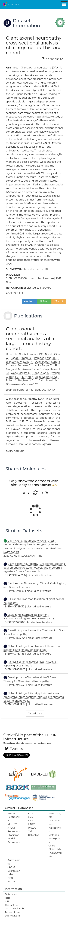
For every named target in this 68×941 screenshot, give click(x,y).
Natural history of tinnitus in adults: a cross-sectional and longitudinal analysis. (32, 648)
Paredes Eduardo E (46, 357)
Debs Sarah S (40, 373)
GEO (10, 878)
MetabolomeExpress (54, 838)
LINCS (31, 824)
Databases (11, 894)
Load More (35, 713)
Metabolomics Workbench (54, 826)
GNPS (51, 845)
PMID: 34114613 (15, 451)
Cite (29, 301)
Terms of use (12, 912)
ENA (30, 820)
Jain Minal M (49, 380)
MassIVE (12, 824)
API (7, 901)
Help (8, 897)
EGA (30, 813)
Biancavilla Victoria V (19, 361)
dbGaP (12, 867)
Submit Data (12, 915)
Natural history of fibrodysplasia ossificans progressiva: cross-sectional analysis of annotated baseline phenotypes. (34, 697)
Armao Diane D (32, 369)
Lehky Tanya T (43, 365)
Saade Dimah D (21, 357)
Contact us (11, 905)
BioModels (54, 849)
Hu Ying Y (27, 376)
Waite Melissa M (21, 373)
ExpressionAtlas (14, 872)
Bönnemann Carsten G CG (22, 384)
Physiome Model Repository (14, 838)
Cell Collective (33, 833)
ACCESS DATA (14, 293)
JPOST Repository (14, 829)
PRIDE (11, 813)
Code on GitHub (14, 908)
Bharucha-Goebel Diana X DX (25, 354)
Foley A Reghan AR (20, 380)
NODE (11, 881)
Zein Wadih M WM (47, 376)
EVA (30, 816)
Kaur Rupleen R (21, 365)
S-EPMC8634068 (16, 278)
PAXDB (32, 827)
